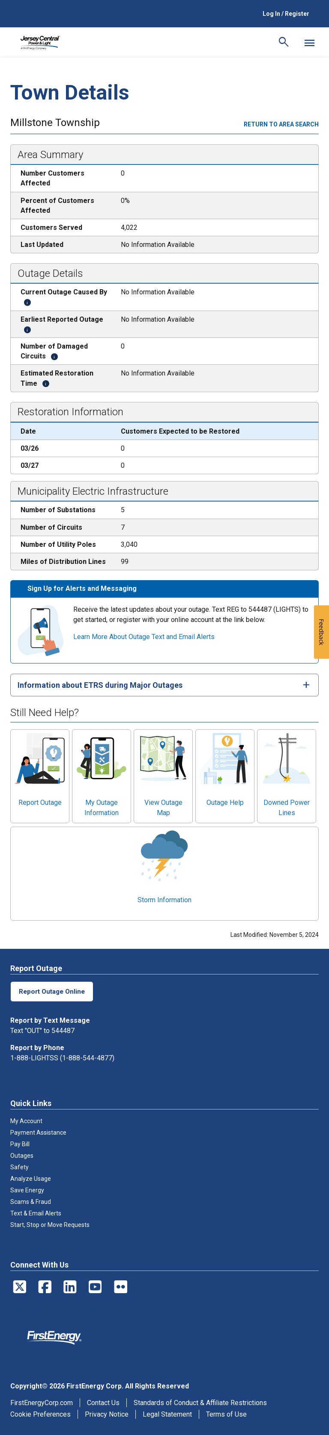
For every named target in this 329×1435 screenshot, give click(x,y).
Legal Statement (167, 1414)
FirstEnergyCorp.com (41, 1403)
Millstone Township (55, 123)
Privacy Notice (107, 1414)
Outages (21, 1155)
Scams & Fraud (30, 1201)
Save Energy (27, 1190)
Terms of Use (226, 1414)
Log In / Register (286, 13)
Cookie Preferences (40, 1414)
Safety (19, 1167)
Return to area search (281, 124)
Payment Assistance (38, 1132)
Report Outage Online (53, 991)
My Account (26, 1121)
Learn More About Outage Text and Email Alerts (144, 637)
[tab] (164, 685)
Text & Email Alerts (35, 1213)
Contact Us (103, 1403)
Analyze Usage (30, 1178)
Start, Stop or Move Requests (50, 1224)
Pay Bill (20, 1144)
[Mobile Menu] (309, 42)
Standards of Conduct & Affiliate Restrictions (200, 1403)
